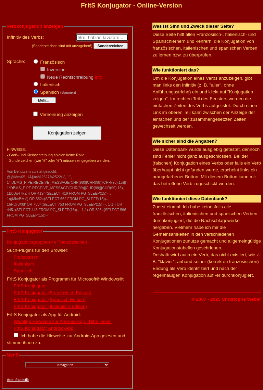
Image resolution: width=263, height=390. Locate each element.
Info (98, 77)
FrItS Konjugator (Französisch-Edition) (52, 292)
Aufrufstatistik (18, 380)
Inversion (56, 69)
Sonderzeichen (111, 46)
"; (67, 364)
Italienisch (50, 84)
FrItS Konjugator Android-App (43, 328)
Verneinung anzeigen (61, 114)
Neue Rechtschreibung (69, 77)
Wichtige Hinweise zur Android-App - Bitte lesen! (63, 321)
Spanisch (57, 92)
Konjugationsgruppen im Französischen (47, 242)
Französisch (52, 62)
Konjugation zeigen (67, 132)
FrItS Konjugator (30, 285)
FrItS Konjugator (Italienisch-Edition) (50, 306)
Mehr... (43, 100)
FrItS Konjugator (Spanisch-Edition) (50, 299)
